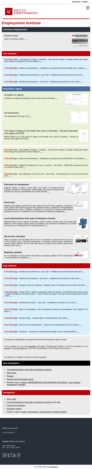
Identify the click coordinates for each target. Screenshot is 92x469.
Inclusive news (11, 35)
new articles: (10, 53)
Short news (11, 373)
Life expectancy (11, 113)
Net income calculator (14, 236)
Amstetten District (59, 412)
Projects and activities (16, 405)
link (15, 59)
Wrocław (21, 385)
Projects (10, 376)
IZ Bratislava (53, 467)
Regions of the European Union (20, 379)
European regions (14, 409)
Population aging (12, 89)
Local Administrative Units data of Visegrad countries (29, 218)
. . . (26, 39)
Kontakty (5, 441)
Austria (24, 412)
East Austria (33, 412)
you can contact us (20, 348)
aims (42, 346)
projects (7, 348)
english (85, 2)
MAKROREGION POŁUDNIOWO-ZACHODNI (47, 382)
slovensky (76, 2)
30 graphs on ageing (13, 95)
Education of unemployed (16, 184)
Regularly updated (13, 252)
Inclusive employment (15, 29)
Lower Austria (45, 412)
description (32, 346)
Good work (9, 202)
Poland (24, 382)
